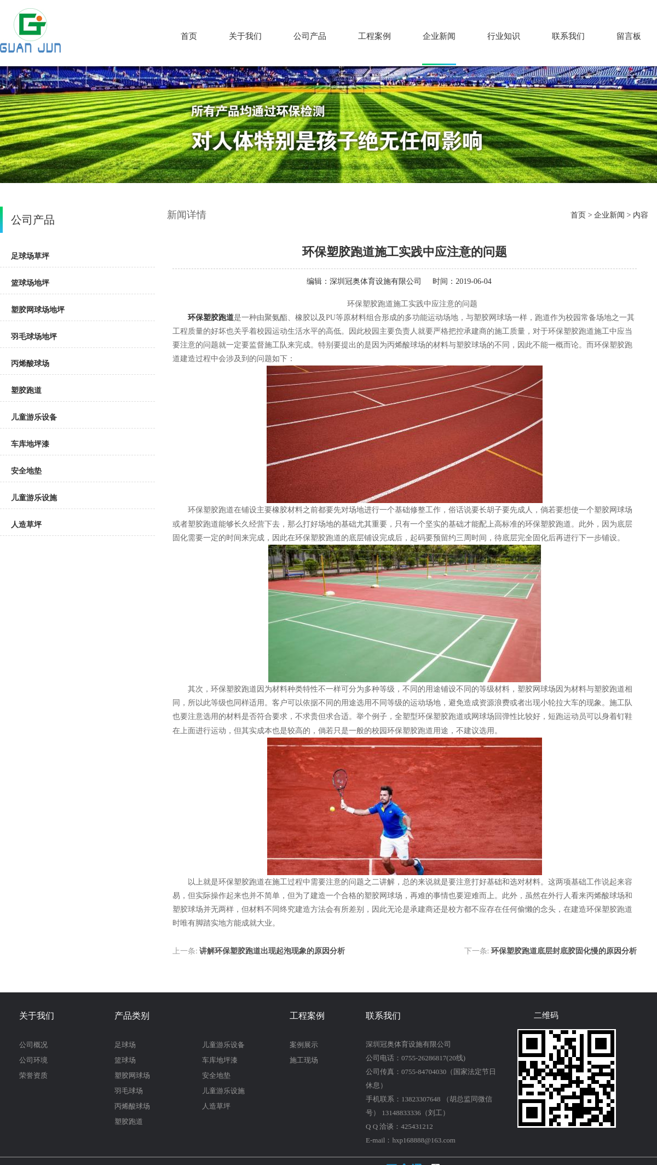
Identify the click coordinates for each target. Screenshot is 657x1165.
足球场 (125, 1045)
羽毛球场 (128, 1091)
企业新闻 (439, 36)
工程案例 (374, 36)
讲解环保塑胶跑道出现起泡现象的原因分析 (272, 951)
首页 (189, 36)
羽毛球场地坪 (34, 337)
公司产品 (309, 36)
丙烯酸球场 (30, 363)
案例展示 (304, 1045)
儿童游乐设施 (34, 498)
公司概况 (33, 1045)
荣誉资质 (33, 1075)
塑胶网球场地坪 (38, 310)
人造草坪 (26, 525)
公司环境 (33, 1060)
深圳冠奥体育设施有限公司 (376, 281)
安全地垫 (26, 471)
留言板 (628, 36)
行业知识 (503, 36)
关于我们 (245, 36)
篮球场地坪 (30, 283)
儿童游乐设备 (34, 417)
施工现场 (304, 1060)
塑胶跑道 (26, 390)
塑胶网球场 (132, 1075)
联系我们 (568, 36)
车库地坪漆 (30, 444)
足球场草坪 (30, 256)
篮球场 (125, 1060)
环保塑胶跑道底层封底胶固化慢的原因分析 (564, 951)
